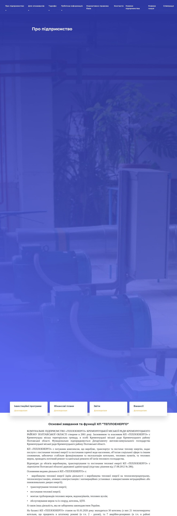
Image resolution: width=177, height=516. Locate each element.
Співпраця (168, 6)
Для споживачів (36, 6)
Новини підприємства (133, 7)
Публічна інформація (72, 6)
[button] (5, 11)
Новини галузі (152, 7)
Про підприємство (14, 6)
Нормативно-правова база (97, 7)
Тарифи (52, 6)
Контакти (119, 6)
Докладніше (20, 411)
